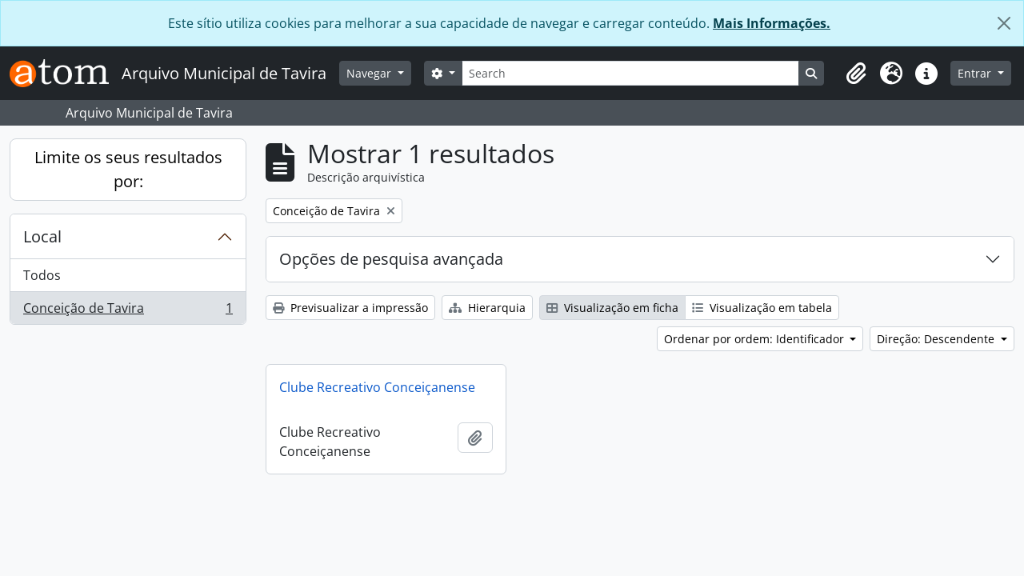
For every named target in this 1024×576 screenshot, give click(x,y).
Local (42, 236)
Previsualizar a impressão (350, 307)
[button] (856, 73)
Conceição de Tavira (127, 311)
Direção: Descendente (937, 338)
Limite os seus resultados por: (128, 169)
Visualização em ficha (612, 307)
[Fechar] (1004, 23)
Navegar (370, 73)
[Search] (630, 73)
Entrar (976, 73)
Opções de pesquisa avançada (391, 259)
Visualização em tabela (762, 307)
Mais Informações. (771, 23)
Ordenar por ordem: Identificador (755, 338)
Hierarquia (487, 307)
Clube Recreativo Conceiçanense (377, 387)
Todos (42, 275)
